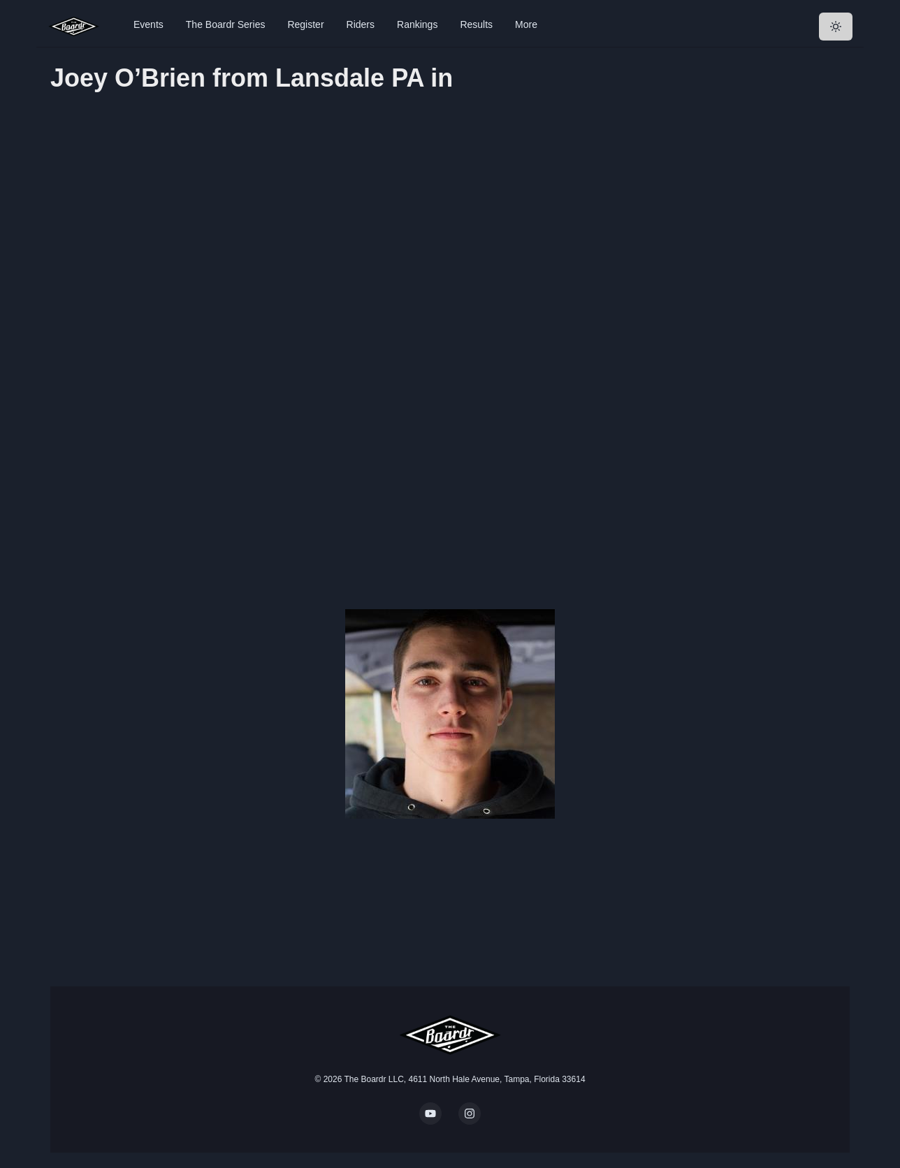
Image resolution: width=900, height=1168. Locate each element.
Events (148, 24)
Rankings (417, 24)
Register (305, 24)
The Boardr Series (226, 24)
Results (476, 24)
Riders (361, 24)
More (526, 24)
